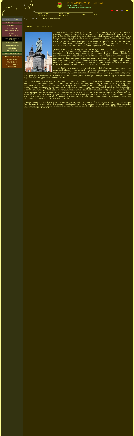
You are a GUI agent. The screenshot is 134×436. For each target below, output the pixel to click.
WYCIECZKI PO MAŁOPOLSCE (64, 14)
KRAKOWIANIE (12, 62)
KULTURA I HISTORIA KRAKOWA (12, 65)
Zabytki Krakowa (36, 19)
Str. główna (27, 19)
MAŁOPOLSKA (12, 59)
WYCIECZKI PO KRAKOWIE (43, 14)
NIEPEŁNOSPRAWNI (12, 31)
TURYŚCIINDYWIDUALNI (12, 34)
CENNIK (83, 15)
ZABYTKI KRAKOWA (12, 57)
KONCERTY (12, 48)
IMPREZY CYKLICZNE (12, 53)
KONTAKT (98, 15)
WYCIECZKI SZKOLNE (12, 22)
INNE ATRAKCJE (12, 51)
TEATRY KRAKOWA (12, 45)
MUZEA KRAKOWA (12, 43)
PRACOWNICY (12, 28)
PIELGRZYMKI (12, 25)
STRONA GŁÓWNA (12, 19)
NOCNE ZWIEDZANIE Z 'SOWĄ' (12, 39)
